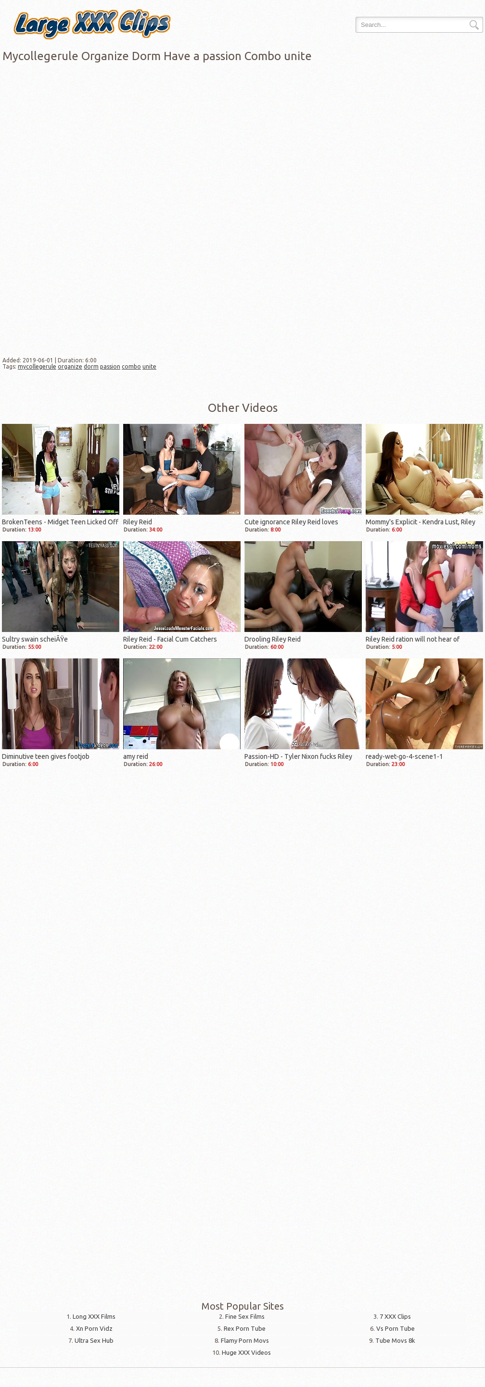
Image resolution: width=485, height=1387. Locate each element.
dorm (91, 366)
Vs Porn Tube (395, 1328)
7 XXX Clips (395, 1316)
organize (70, 366)
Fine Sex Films (245, 1316)
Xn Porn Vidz (94, 1328)
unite (149, 366)
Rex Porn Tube (245, 1328)
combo (131, 366)
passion (110, 366)
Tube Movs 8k (395, 1340)
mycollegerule (37, 366)
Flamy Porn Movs (245, 1340)
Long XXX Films (94, 1316)
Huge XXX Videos (246, 1352)
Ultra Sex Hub (94, 1340)
